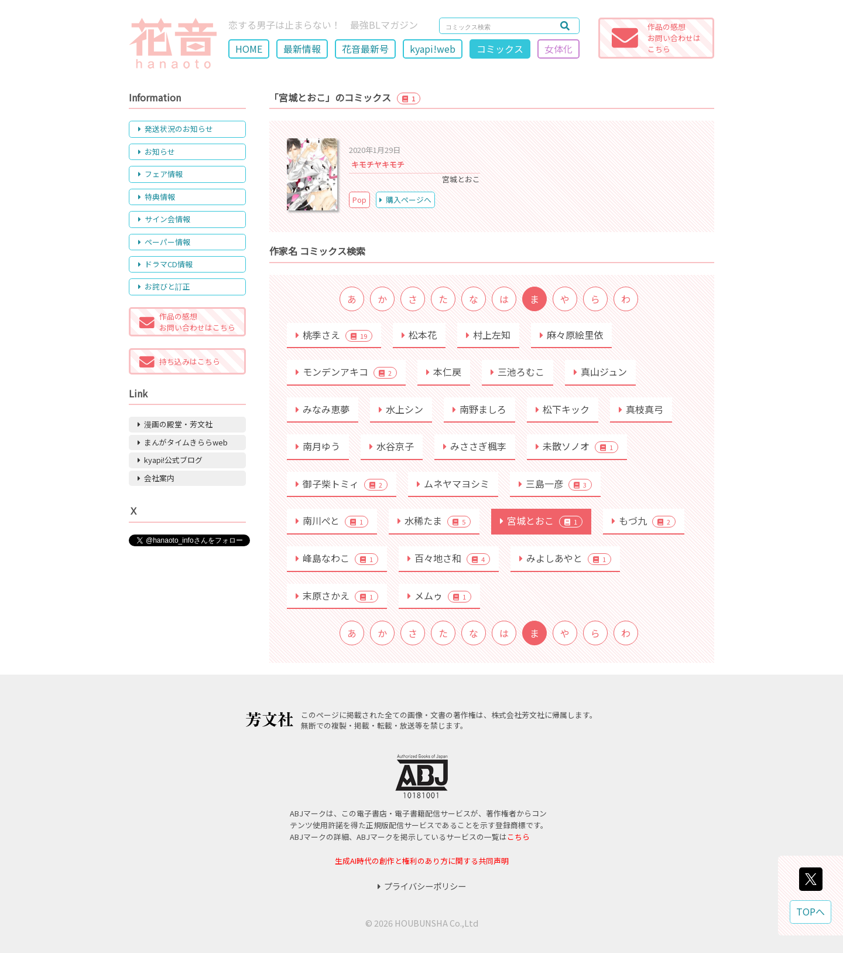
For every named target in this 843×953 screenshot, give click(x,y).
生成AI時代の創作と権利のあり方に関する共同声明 (422, 860)
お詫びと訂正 (164, 286)
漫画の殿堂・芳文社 (175, 424)
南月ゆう (318, 446)
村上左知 (488, 335)
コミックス (500, 49)
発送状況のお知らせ (175, 128)
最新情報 (302, 49)
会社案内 (156, 478)
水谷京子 (391, 446)
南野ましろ (479, 409)
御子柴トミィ (342, 484)
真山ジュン (600, 372)
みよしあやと (565, 558)
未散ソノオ (577, 446)
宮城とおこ (541, 520)
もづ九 (644, 520)
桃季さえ (334, 335)
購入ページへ (405, 199)
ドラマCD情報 (165, 264)
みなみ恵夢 (322, 409)
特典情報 (156, 196)
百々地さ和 (448, 558)
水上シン (401, 409)
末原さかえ (337, 595)
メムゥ (439, 595)
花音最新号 (365, 49)
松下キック (563, 409)
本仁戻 (443, 372)
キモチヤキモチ (378, 164)
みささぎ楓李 (474, 446)
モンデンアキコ (346, 372)
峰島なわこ (337, 558)
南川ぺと (332, 520)
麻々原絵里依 (571, 335)
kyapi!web (432, 49)
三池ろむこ (517, 372)
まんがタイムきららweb (183, 442)
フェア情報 (160, 173)
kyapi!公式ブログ (170, 459)
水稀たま (434, 520)
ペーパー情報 (164, 241)
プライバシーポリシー (422, 886)
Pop (359, 199)
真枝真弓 (641, 409)
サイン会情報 (164, 218)
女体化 (558, 49)
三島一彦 (555, 484)
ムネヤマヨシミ (453, 484)
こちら (518, 836)
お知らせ (156, 151)
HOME (248, 49)
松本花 (419, 335)
